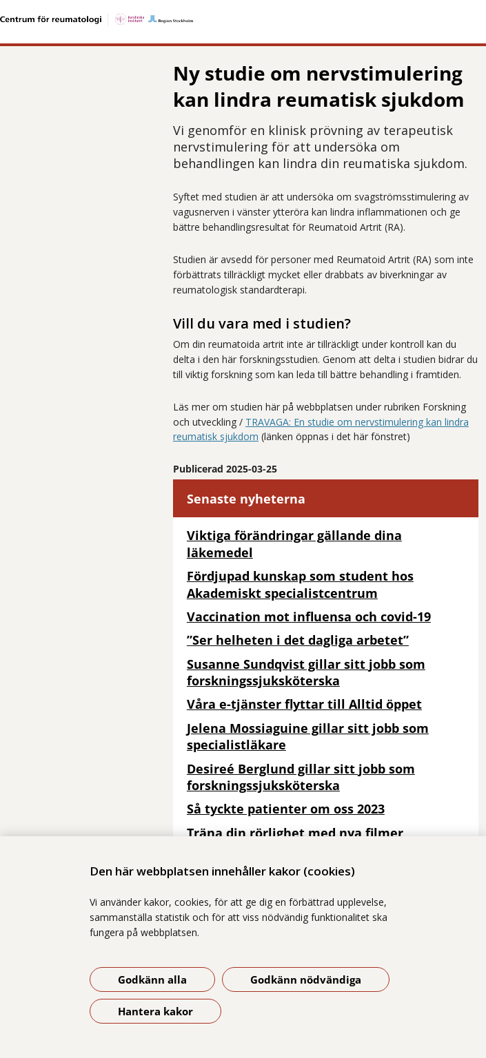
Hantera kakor (155, 1011)
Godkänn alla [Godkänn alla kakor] (152, 979)
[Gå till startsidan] (243, 19)
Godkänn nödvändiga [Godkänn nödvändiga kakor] (305, 979)
